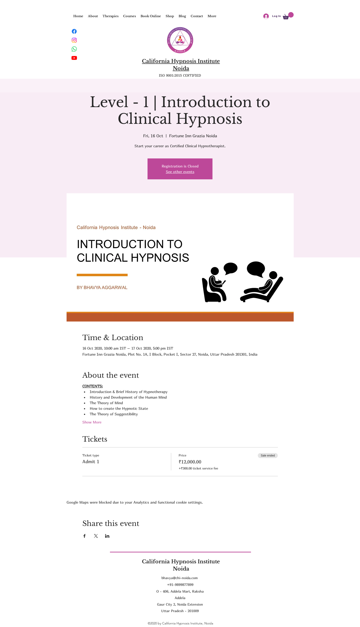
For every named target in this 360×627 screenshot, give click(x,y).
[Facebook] (74, 31)
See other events (180, 171)
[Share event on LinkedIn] (107, 536)
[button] (110, 16)
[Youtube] (74, 58)
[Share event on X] (96, 536)
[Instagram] (74, 40)
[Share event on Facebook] (84, 536)
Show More (91, 422)
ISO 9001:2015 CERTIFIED (180, 75)
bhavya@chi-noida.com (179, 578)
